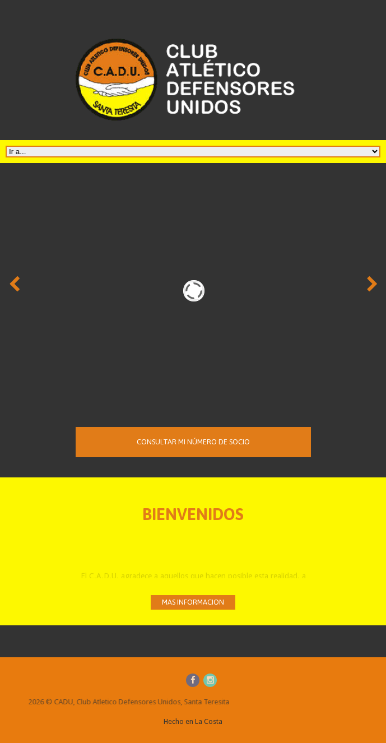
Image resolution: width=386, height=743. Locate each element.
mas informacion (193, 602)
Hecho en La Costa (193, 721)
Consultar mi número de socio (193, 447)
